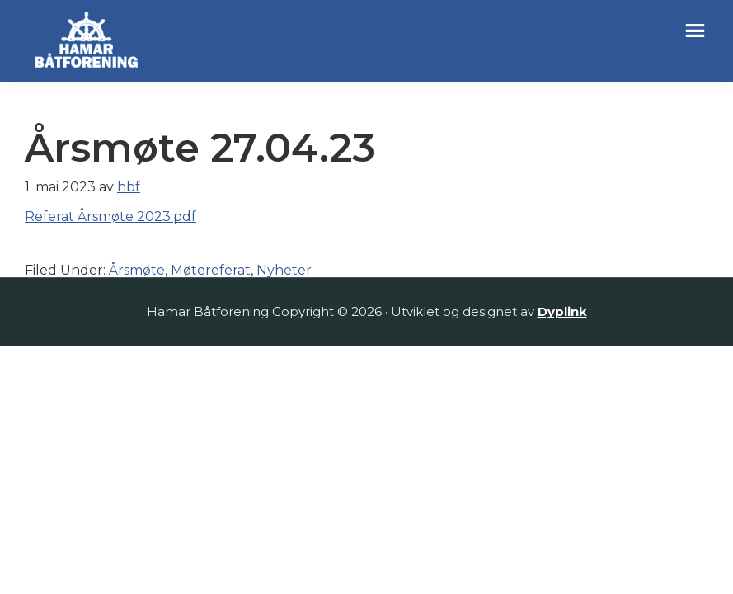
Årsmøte (137, 270)
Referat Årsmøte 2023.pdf (110, 216)
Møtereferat (211, 270)
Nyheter (284, 270)
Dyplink (562, 311)
